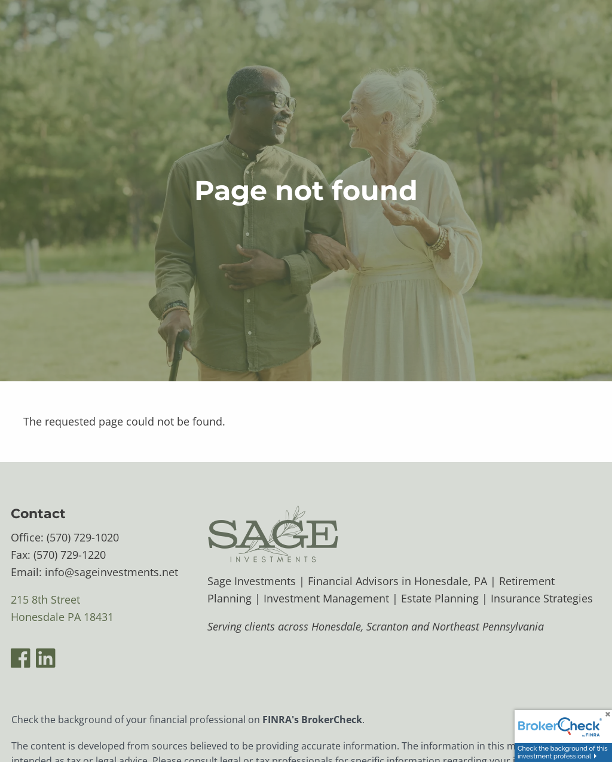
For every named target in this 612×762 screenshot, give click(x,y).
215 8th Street (45, 600)
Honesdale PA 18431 (62, 617)
